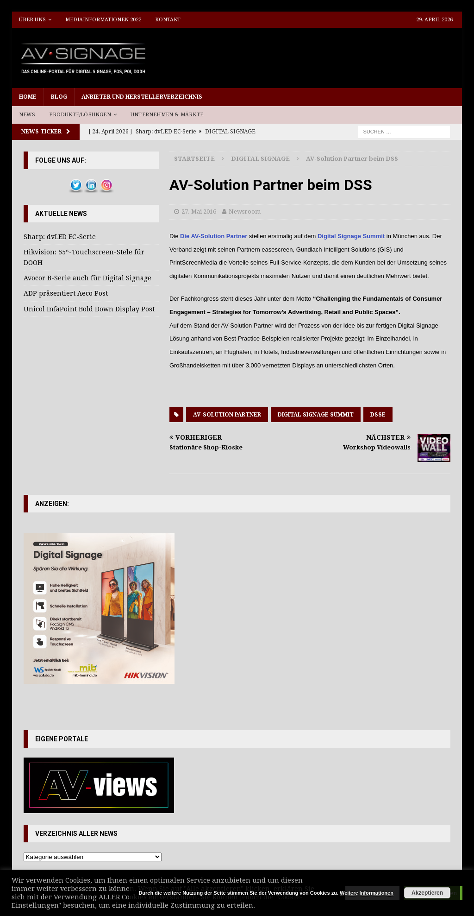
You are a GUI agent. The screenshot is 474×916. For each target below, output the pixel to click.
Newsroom (245, 211)
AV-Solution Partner (227, 414)
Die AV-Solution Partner (213, 236)
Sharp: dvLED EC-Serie (60, 236)
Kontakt (168, 20)
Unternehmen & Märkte (167, 115)
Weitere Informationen (366, 893)
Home (28, 97)
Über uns (32, 20)
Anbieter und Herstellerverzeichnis (141, 97)
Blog (59, 97)
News (27, 115)
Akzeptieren (427, 893)
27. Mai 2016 (198, 211)
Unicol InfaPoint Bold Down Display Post (89, 309)
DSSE (378, 414)
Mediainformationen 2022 (103, 20)
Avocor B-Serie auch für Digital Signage (87, 278)
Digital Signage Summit (351, 236)
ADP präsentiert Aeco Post (66, 293)
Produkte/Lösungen (80, 115)
